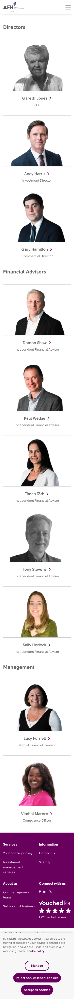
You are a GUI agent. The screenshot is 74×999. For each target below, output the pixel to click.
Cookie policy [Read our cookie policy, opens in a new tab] (36, 951)
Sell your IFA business (19, 906)
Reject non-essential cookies (37, 978)
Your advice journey (17, 853)
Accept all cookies (37, 990)
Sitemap (45, 862)
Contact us (47, 853)
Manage (37, 966)
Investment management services (13, 867)
